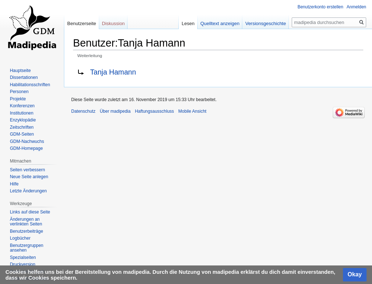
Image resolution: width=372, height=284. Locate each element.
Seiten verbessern (27, 169)
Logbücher (20, 238)
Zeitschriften (21, 127)
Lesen (188, 23)
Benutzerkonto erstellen (320, 6)
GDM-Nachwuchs (27, 141)
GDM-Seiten (22, 134)
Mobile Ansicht (192, 111)
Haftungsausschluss (154, 111)
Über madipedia (115, 111)
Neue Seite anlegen (29, 176)
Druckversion (22, 264)
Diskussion (113, 23)
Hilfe (14, 184)
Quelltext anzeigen (220, 23)
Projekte (18, 98)
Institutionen (21, 113)
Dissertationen (24, 77)
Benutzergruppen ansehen (26, 248)
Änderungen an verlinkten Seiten (26, 222)
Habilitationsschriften (30, 84)
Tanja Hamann (113, 72)
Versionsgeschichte (265, 23)
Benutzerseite (81, 23)
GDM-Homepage (26, 148)
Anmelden (356, 6)
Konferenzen (22, 105)
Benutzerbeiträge (26, 231)
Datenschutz (83, 111)
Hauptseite (20, 70)
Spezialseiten (23, 257)
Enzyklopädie (23, 120)
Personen (19, 91)
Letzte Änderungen (28, 190)
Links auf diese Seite (30, 212)
